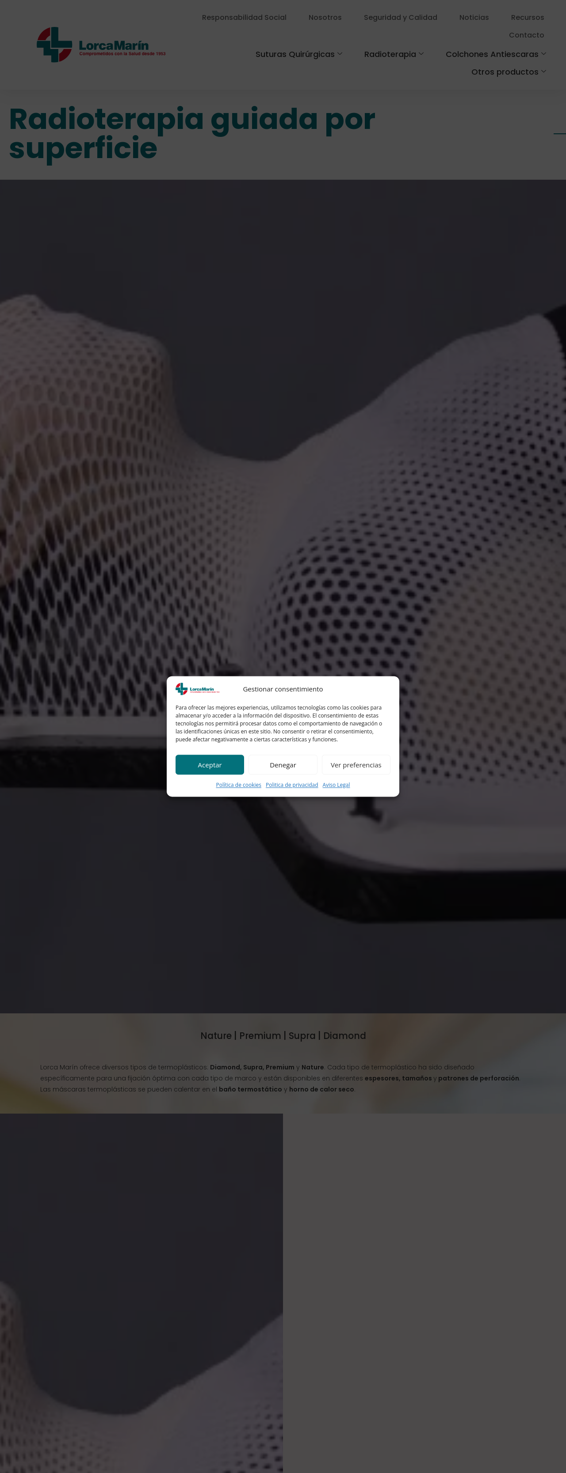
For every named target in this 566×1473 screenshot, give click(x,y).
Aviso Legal (336, 785)
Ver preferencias (356, 764)
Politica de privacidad (292, 785)
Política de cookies (238, 785)
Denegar (283, 764)
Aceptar (210, 764)
